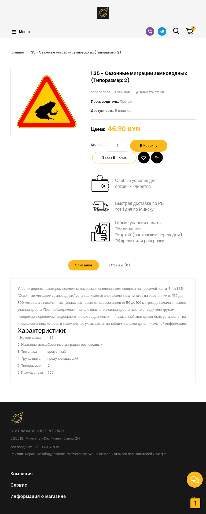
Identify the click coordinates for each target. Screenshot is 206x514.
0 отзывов (122, 92)
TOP (195, 503)
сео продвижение (24, 446)
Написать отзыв (150, 92)
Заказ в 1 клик (114, 157)
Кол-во (97, 145)
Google (159, 453)
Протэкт (126, 101)
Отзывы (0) (119, 265)
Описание (83, 265)
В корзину (148, 145)
